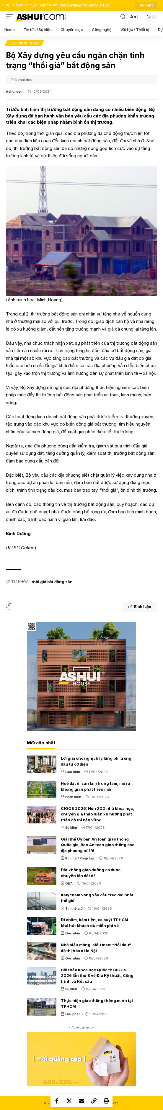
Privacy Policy (69, 5)
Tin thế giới (74, 908)
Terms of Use (99, 5)
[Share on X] (69, 1101)
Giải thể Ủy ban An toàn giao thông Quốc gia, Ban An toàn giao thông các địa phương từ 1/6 (97, 845)
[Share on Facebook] (56, 1101)
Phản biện (73, 797)
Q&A (69, 883)
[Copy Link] (94, 1101)
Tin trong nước (24, 43)
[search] (123, 17)
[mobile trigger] (11, 17)
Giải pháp (73, 1014)
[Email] (81, 1101)
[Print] (106, 1101)
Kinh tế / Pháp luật (80, 858)
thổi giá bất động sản (52, 581)
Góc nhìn (72, 772)
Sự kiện (71, 827)
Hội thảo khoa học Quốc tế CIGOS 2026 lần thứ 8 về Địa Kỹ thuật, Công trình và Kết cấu (97, 975)
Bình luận (139, 607)
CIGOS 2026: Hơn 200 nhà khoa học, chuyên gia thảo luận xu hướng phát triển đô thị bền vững (97, 814)
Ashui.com (15, 91)
